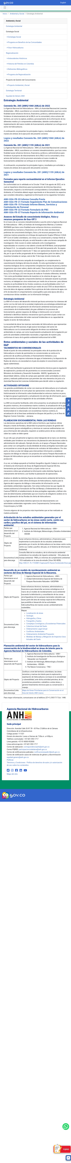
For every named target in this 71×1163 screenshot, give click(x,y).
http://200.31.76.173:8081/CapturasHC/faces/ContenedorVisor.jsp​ (45, 563)
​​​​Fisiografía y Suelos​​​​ (33, 621)
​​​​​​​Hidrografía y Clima (33, 618)
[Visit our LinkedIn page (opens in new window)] (21, 770)
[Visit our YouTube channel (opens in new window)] (25, 770)
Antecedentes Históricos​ (17, 58)
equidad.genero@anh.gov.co (18, 757)
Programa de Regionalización (19, 75)
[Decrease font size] (68, 405)
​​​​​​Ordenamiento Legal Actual (36, 629)
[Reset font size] (68, 409)
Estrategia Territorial (14, 91)
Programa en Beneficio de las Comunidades (24, 42)
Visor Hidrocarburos (15, 48)
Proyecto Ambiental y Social (18, 85)
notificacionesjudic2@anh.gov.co (47, 752)
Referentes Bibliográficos (17, 69)
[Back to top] (68, 1158)
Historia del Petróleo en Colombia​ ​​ (20, 64)
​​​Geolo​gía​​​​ (29, 616)
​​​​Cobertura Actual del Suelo (36, 626)
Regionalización (12, 53)
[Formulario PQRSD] (62, 1149)
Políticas (10, 760)
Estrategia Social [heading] (12, 32)
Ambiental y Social (17, 14)
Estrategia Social (14, 37)
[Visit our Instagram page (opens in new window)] (12, 770)
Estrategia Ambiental (14, 26)
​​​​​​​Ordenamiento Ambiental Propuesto (40, 634)
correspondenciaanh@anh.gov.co (36, 747)
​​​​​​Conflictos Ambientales (35, 631)
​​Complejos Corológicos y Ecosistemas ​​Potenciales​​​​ (46, 624)
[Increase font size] (68, 413)
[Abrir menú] (5, 7)
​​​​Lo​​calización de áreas (34, 613)
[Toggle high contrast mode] (68, 400)
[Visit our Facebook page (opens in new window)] (17, 770)
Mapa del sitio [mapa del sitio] (12, 774)
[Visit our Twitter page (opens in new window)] (8, 770)
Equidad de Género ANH (15, 96)
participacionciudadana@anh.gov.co (33, 749)
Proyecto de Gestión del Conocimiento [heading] (21, 80)
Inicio (5, 14)
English (63, 3)
